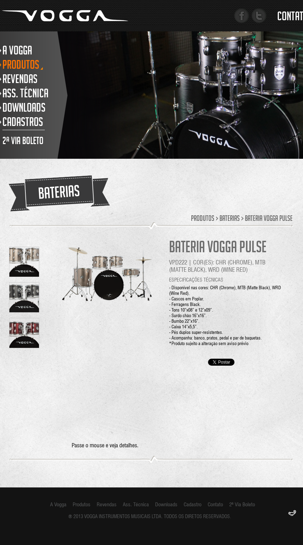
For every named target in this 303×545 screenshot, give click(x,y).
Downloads (166, 504)
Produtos (202, 219)
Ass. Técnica (136, 504)
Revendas (107, 504)
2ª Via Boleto (242, 504)
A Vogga (58, 504)
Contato (215, 504)
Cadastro (192, 504)
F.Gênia (292, 513)
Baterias (230, 219)
